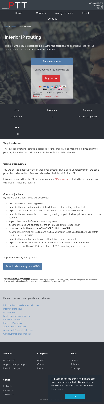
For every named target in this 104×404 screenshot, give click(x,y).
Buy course (51, 78)
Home (18, 13)
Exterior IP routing (12, 323)
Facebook (8, 390)
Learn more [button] (57, 389)
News (40, 368)
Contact (52, 18)
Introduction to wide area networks (21, 305)
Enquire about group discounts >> (46, 96)
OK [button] (75, 396)
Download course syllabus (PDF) (23, 266)
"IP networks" (61, 179)
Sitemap (75, 368)
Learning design (11, 368)
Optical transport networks (17, 334)
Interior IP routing (12, 319)
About (85, 13)
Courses (41, 13)
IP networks (9, 312)
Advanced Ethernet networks (18, 330)
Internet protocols (12, 309)
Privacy (75, 364)
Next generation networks (16, 316)
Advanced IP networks (14, 326)
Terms (74, 360)
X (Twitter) (8, 394)
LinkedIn (7, 386)
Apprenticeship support (15, 364)
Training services (63, 13)
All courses (9, 360)
